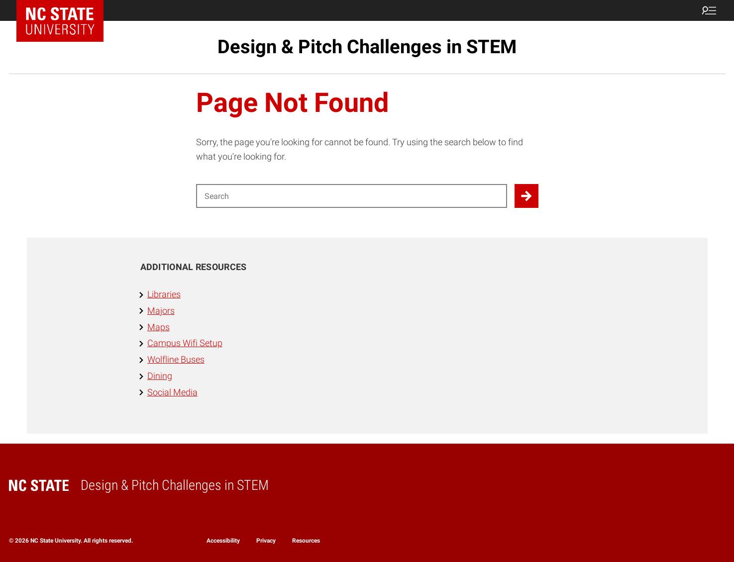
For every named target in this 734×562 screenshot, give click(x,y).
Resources (306, 540)
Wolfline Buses (176, 359)
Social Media (172, 392)
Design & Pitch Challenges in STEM (367, 47)
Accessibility (223, 540)
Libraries (164, 294)
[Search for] (351, 196)
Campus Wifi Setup (184, 343)
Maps (158, 327)
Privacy (266, 540)
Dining (159, 376)
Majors (161, 310)
